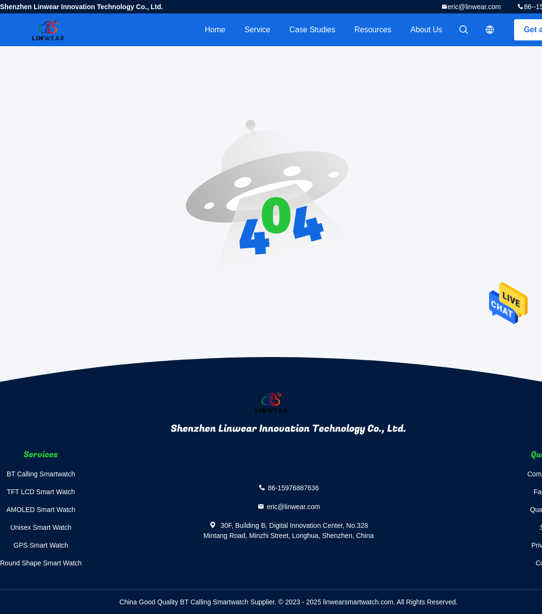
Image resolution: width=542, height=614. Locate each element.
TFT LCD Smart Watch (41, 492)
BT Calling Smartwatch (41, 474)
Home (215, 30)
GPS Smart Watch (40, 545)
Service (257, 30)
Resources (372, 30)
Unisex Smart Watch (40, 527)
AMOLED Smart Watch (40, 509)
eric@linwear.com (474, 7)
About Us (426, 30)
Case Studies (312, 30)
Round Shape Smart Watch (41, 563)
